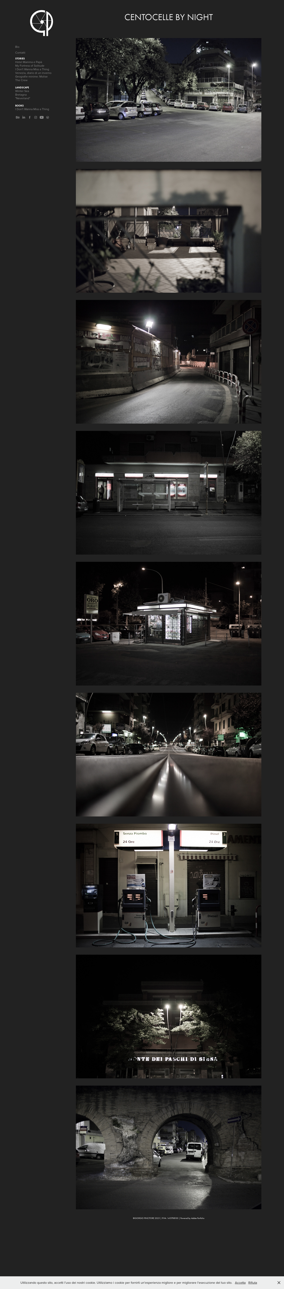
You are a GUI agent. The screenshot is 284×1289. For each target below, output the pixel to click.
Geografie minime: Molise (31, 76)
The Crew (21, 80)
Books (19, 105)
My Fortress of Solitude (29, 66)
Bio (17, 47)
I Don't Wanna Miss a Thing (32, 69)
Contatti (20, 53)
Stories (20, 58)
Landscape (22, 87)
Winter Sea (22, 91)
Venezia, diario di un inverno (33, 73)
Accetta (240, 1282)
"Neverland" (22, 98)
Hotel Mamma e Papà (28, 62)
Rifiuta (252, 1282)
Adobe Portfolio (197, 1218)
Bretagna (21, 95)
